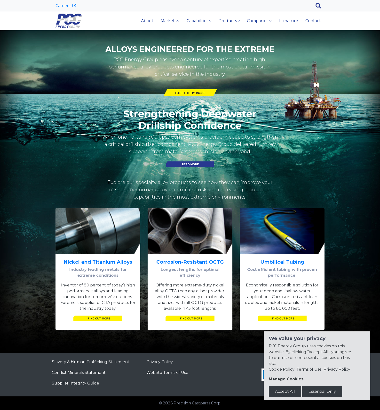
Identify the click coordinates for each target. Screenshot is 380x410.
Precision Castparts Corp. (197, 403)
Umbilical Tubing (282, 262)
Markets (168, 20)
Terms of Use (309, 369)
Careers (63, 5)
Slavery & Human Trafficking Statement (90, 362)
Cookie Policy (281, 369)
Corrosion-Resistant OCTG (190, 262)
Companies (257, 20)
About (147, 20)
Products (228, 20)
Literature (288, 20)
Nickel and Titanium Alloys (97, 262)
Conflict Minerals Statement (79, 372)
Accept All (285, 391)
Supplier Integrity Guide (75, 383)
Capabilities (197, 20)
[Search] (320, 5)
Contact (313, 20)
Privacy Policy (159, 362)
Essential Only (322, 391)
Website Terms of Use (167, 372)
